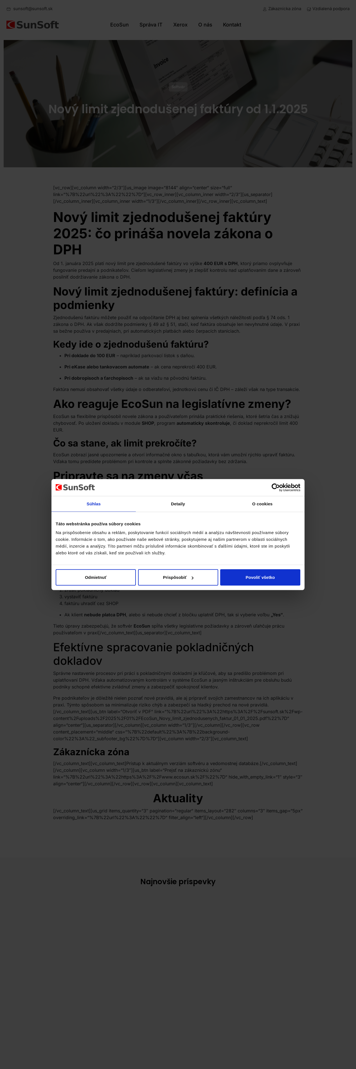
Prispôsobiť (178, 577)
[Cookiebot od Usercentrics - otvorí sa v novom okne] (275, 487)
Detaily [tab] (178, 503)
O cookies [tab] (262, 503)
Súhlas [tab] (94, 503)
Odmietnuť (96, 577)
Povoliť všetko (260, 577)
